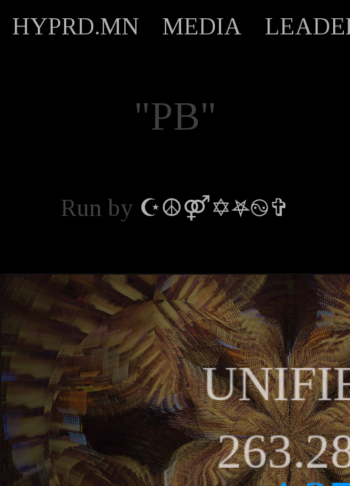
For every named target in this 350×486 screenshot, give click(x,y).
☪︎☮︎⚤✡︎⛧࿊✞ (214, 207)
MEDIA (202, 26)
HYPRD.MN (75, 26)
